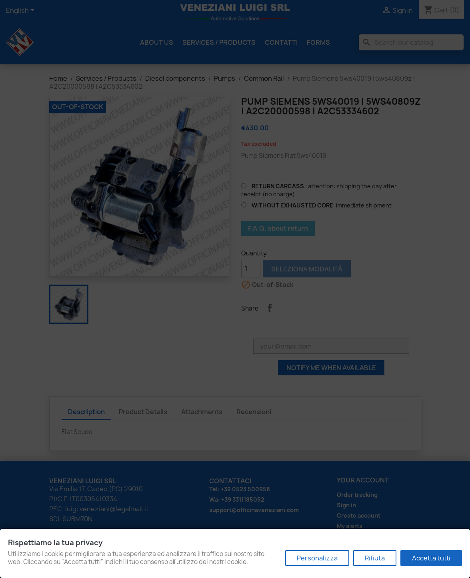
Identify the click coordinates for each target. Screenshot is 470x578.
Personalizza (317, 558)
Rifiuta (375, 558)
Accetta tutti (431, 558)
